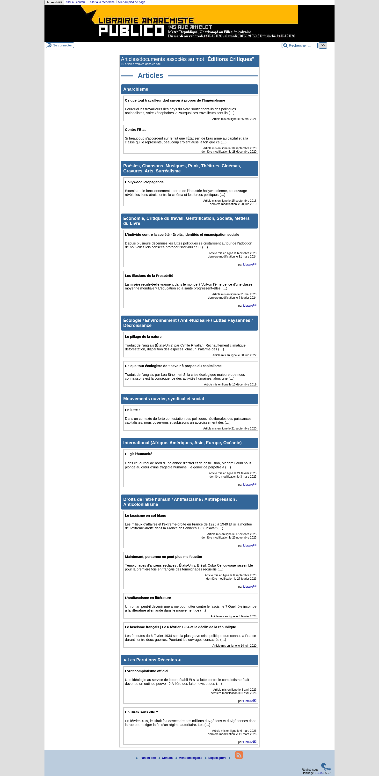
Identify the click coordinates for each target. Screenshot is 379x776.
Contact (166, 758)
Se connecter (62, 45)
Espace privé (216, 758)
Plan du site (146, 758)
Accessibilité (54, 2)
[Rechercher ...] (300, 45)
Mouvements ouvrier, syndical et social (163, 398)
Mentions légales (189, 758)
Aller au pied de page (131, 2)
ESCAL (320, 773)
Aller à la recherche (102, 2)
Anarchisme (135, 89)
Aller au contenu (76, 2)
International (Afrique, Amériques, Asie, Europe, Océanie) (182, 442)
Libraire (248, 264)
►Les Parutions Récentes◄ (152, 660)
